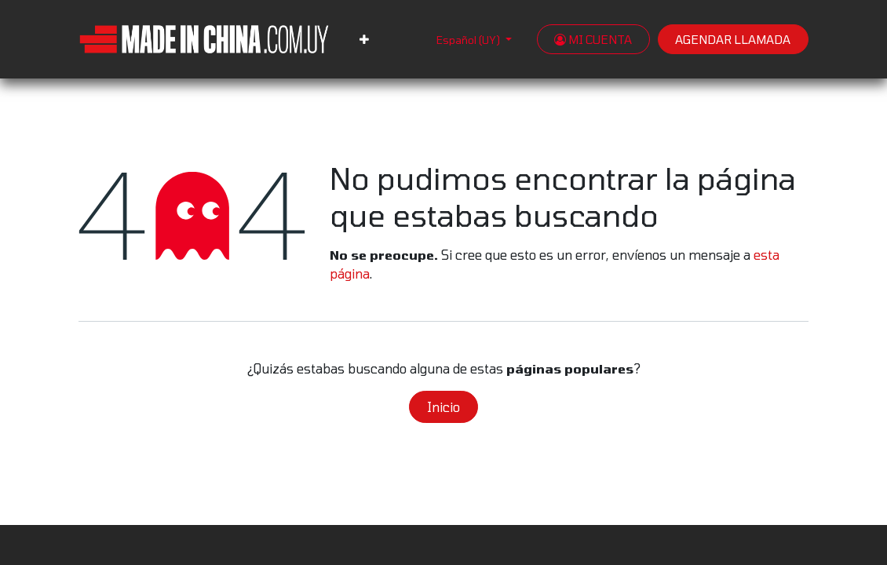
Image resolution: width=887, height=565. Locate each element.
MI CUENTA (593, 39)
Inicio (443, 406)
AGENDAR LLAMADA (732, 39)
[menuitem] (364, 39)
